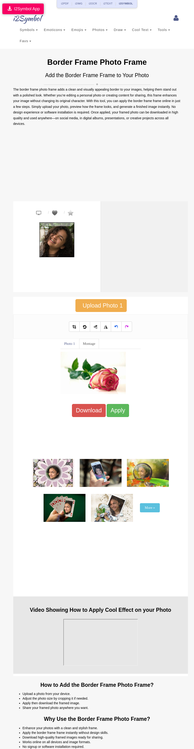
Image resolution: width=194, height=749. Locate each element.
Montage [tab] (89, 343)
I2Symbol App (23, 8)
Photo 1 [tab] (69, 343)
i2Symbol (22, 18)
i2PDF (65, 3)
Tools (164, 30)
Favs (25, 41)
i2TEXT (108, 3)
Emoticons (54, 30)
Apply (118, 410)
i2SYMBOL (126, 3)
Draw (120, 30)
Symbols (29, 30)
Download (89, 410)
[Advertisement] (97, 164)
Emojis (78, 30)
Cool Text (142, 30)
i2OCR (93, 3)
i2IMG (78, 3)
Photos (100, 30)
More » (150, 508)
